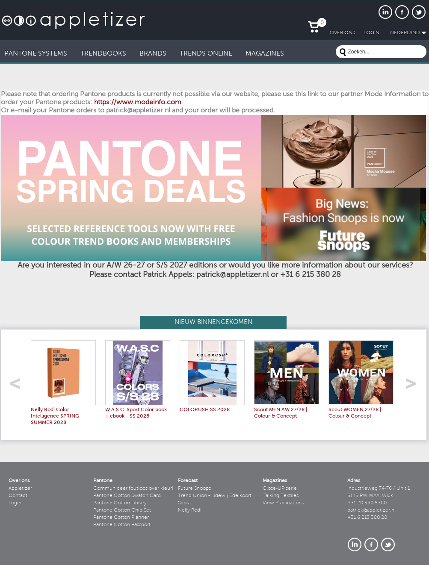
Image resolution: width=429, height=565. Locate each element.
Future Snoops (194, 488)
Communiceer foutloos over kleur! (133, 488)
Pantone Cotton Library (120, 503)
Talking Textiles (281, 495)
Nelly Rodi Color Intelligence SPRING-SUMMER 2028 (56, 416)
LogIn (371, 32)
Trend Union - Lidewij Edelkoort (214, 495)
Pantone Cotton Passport (122, 524)
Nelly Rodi (189, 510)
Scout (184, 503)
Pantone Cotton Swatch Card (127, 495)
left (17, 386)
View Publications (283, 503)
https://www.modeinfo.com (137, 102)
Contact (18, 495)
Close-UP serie (280, 488)
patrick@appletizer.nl (371, 510)
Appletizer (20, 488)
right (413, 386)
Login (15, 503)
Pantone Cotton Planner (121, 517)
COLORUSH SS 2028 (205, 409)
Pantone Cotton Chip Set (122, 510)
